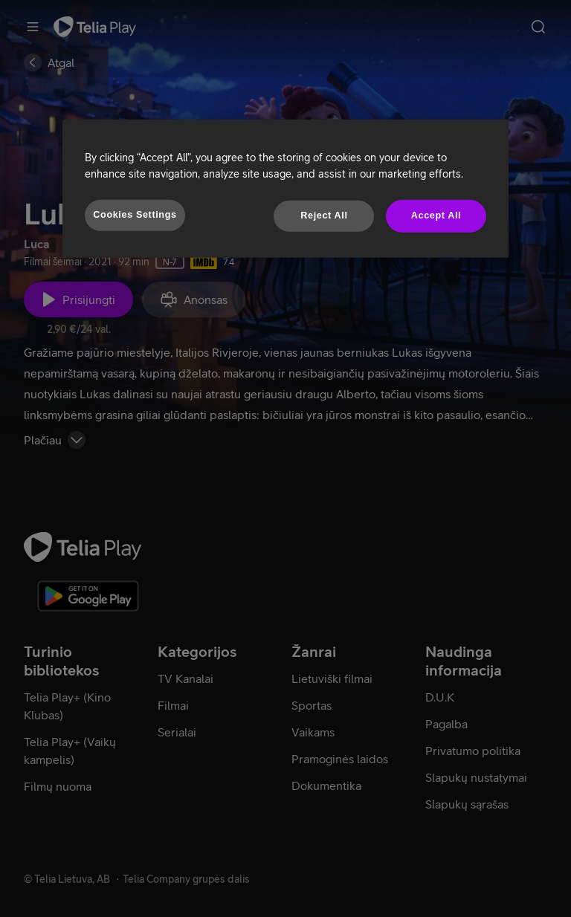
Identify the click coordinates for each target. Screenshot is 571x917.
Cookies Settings (134, 215)
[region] (285, 189)
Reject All (323, 215)
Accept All (436, 215)
